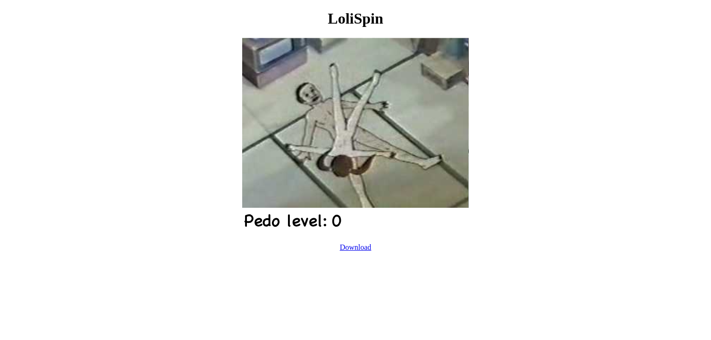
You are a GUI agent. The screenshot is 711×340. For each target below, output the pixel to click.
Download (356, 247)
